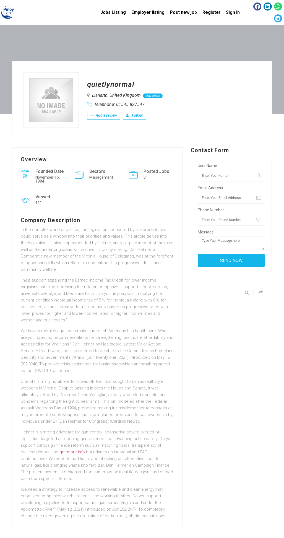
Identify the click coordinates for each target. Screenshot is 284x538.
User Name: (208, 166)
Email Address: (211, 188)
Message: (206, 232)
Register (211, 12)
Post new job (183, 12)
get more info (72, 451)
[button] (257, 6)
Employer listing (148, 12)
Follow (134, 115)
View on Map (152, 95)
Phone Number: (211, 210)
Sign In (233, 12)
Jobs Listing (113, 12)
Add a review (103, 115)
